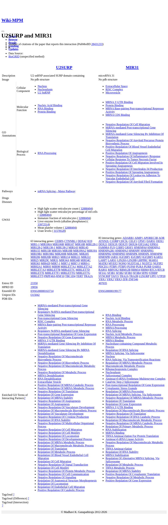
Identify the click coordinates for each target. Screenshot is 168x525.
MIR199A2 (79, 250)
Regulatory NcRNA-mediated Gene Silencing (64, 330)
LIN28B (132, 260)
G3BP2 (120, 247)
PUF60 (131, 266)
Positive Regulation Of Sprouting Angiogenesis (132, 172)
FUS (112, 247)
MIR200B (60, 253)
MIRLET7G (83, 272)
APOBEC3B (150, 237)
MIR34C (86, 260)
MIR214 (65, 257)
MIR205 (84, 253)
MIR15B (46, 250)
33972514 (43, 224)
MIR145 (83, 247)
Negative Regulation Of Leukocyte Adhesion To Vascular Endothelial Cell (132, 177)
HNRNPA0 (140, 247)
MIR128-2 (37, 247)
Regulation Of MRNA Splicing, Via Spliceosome (133, 394)
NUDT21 (147, 263)
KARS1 (158, 257)
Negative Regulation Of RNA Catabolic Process (132, 416)
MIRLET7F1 (52, 272)
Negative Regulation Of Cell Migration (127, 124)
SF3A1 (102, 272)
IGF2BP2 (136, 257)
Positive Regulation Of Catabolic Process (61, 490)
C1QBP (114, 241)
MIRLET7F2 (68, 272)
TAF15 (115, 276)
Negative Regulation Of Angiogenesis (59, 400)
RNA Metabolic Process (119, 321)
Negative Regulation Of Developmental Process (65, 439)
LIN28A (121, 260)
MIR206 (35, 257)
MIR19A (92, 250)
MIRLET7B (53, 269)
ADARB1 (128, 237)
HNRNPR (104, 257)
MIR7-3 (75, 263)
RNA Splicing (113, 330)
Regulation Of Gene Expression (56, 394)
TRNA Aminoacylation (118, 448)
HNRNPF (134, 250)
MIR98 (56, 266)
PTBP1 (114, 266)
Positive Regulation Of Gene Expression (128, 480)
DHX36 (133, 244)
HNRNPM (156, 253)
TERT (79, 276)
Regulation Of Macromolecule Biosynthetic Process (67, 410)
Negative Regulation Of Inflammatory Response (132, 156)
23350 (34, 283)
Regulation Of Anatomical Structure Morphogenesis (67, 480)
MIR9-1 (85, 263)
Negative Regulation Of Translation (58, 391)
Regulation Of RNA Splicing (121, 350)
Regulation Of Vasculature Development (61, 413)
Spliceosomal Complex (118, 375)
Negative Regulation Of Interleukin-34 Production (134, 168)
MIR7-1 (55, 263)
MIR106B (58, 244)
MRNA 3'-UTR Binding (119, 102)
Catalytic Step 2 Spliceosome (122, 381)
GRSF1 (129, 247)
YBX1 (102, 279)
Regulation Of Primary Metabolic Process (129, 426)
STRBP (153, 272)
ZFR (125, 279)
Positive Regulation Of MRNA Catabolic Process (65, 385)
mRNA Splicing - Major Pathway (56, 191)
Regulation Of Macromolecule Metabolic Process (66, 445)
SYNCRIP (104, 276)
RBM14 (135, 269)
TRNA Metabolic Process (119, 467)
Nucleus (42, 86)
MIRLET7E (37, 272)
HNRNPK (132, 253)
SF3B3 (128, 272)
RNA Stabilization (115, 429)
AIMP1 (138, 237)
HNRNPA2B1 (106, 250)
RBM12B (125, 269)
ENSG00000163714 (42, 290)
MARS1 (153, 260)
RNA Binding (45, 108)
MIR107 (69, 244)
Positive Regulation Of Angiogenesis (126, 153)
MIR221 (75, 257)
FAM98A (103, 247)
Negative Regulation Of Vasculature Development (66, 407)
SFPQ (145, 272)
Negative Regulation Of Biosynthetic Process (63, 362)
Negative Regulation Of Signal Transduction (63, 464)
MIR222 (86, 257)
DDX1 (160, 241)
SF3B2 (119, 272)
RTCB (161, 269)
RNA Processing (47, 153)
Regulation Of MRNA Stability (55, 397)
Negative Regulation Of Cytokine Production (63, 416)
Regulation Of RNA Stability (54, 420)
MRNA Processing (116, 327)
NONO (122, 263)
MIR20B (46, 257)
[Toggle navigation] (2, 31)
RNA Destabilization (49, 378)
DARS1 (150, 241)
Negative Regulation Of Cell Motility (59, 432)
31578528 (59, 230)
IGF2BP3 (147, 257)
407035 (102, 283)
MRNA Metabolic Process (120, 337)
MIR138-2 (62, 247)
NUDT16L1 (134, 263)
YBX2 (110, 279)
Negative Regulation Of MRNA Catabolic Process (133, 423)
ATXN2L (103, 241)
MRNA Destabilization (51, 375)
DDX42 (82, 241)
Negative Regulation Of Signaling (57, 477)
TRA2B (133, 276)
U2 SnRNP (44, 92)
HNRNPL (143, 253)
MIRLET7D (83, 269)
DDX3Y (123, 244)
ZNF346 (133, 279)
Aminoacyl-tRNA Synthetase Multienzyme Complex (135, 378)
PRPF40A (49, 276)
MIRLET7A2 (84, 266)
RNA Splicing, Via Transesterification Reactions (132, 359)
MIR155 (35, 250)
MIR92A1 (36, 266)
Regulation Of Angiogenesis (54, 404)
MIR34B (75, 260)
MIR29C (44, 260)
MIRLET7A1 (68, 266)
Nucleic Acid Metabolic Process (123, 334)
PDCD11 (103, 266)
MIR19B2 (48, 253)
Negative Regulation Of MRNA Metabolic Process (134, 397)
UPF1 (153, 276)
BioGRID (13, 56)
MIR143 (73, 247)
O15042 (35, 294)
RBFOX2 (113, 269)
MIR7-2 (65, 263)
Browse (12, 39)
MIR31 (132, 67)
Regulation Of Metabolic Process (56, 451)
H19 (89, 241)
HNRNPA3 (121, 250)
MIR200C (73, 253)
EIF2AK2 (143, 244)
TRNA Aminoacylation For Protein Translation (132, 435)
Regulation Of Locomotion (53, 483)
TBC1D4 (70, 276)
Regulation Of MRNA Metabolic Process (61, 442)
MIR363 (35, 263)
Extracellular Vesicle (49, 381)
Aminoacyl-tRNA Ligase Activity (124, 439)
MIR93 (47, 266)
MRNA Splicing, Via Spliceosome (124, 353)
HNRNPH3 (118, 253)
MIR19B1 (36, 253)
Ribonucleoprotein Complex (121, 369)
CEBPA (59, 241)
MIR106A (46, 244)
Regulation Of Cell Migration (54, 461)
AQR (161, 237)
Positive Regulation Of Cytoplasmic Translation (132, 474)
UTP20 (161, 276)
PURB (147, 266)
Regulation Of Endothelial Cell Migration (61, 486)
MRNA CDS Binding (117, 114)
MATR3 (103, 263)
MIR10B (80, 244)
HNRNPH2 (104, 253)
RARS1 (102, 269)
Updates (13, 49)
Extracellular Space (116, 86)
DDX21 (102, 244)
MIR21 (56, 257)
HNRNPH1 (147, 250)
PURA (139, 266)
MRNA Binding (114, 340)
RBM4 (145, 269)
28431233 (97, 44)
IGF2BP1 (124, 257)
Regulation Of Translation (52, 448)
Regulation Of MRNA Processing (124, 391)
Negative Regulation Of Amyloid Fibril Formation (134, 181)
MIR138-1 (49, 247)
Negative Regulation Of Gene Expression (61, 337)
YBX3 (118, 279)
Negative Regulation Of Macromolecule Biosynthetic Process (60, 358)
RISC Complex (114, 89)
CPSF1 (142, 241)
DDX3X (113, 244)
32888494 (86, 208)
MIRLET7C (68, 269)
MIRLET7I (37, 276)
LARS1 (112, 260)
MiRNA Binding (114, 432)
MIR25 (35, 260)
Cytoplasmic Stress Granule (121, 388)
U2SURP (64, 67)
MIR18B (67, 250)
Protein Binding (47, 111)
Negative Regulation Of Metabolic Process (62, 372)
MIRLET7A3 (38, 269)
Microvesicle (112, 92)
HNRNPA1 (153, 247)
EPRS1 (154, 244)
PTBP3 (122, 266)
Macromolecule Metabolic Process (125, 365)
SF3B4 (137, 272)
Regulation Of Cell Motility (53, 467)
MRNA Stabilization (117, 455)
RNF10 (60, 276)
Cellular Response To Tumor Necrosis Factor (131, 159)
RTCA (153, 269)
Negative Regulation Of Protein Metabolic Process (66, 470)
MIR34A (64, 260)
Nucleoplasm (45, 89)
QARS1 (156, 266)
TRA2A (88, 276)
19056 (34, 287)
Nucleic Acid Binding (50, 105)
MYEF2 (113, 263)
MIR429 (45, 263)
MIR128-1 (92, 244)
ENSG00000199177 (109, 290)
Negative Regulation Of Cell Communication (63, 474)
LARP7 (102, 260)
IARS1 (114, 257)
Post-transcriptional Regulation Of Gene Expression (67, 334)
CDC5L (123, 241)
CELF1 (133, 241)
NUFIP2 (158, 263)
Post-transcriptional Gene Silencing (58, 318)
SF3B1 (111, 272)
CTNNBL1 (70, 241)
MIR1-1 (35, 244)
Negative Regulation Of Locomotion (58, 435)
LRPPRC (142, 260)
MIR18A (57, 250)
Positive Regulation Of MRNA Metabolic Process (66, 388)
